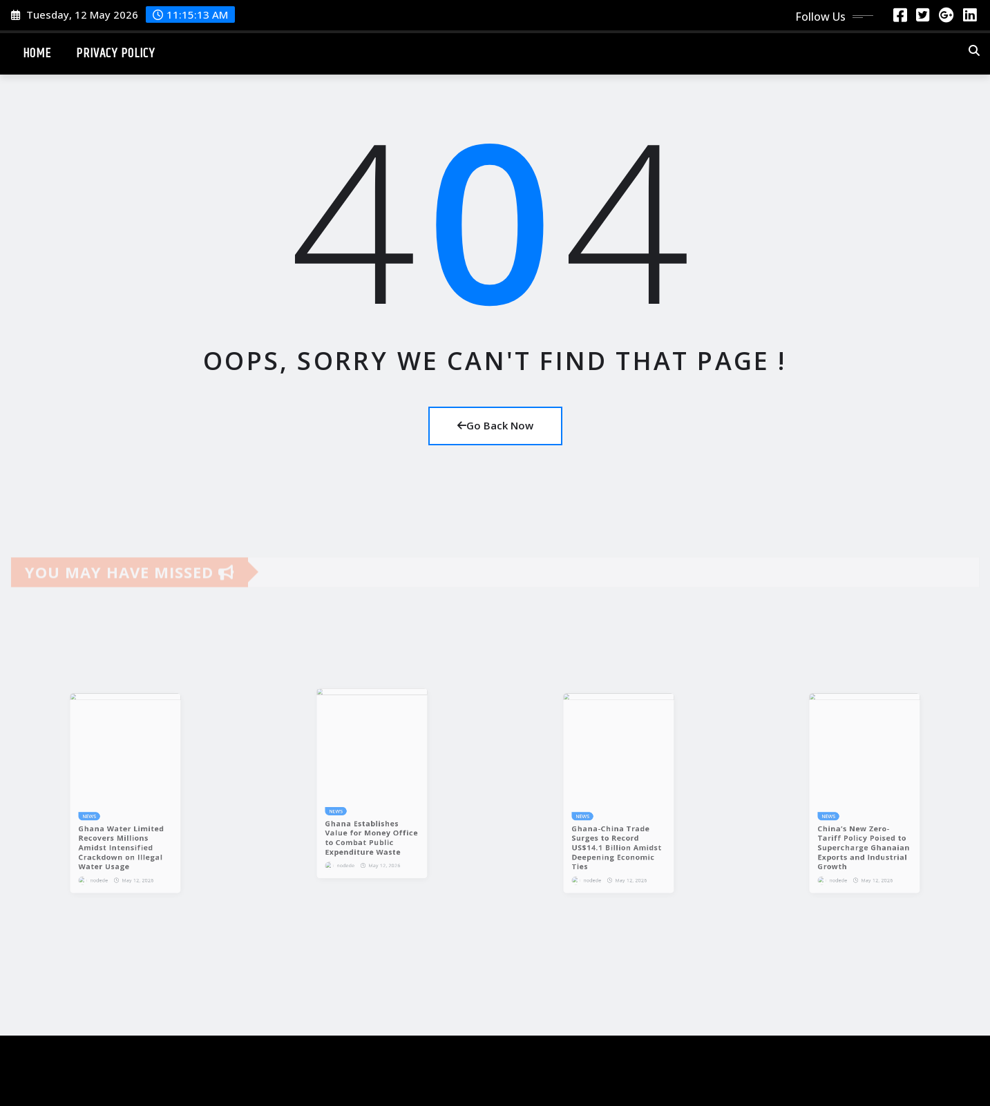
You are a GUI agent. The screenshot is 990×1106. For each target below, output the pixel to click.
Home (37, 53)
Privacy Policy (115, 53)
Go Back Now (495, 425)
